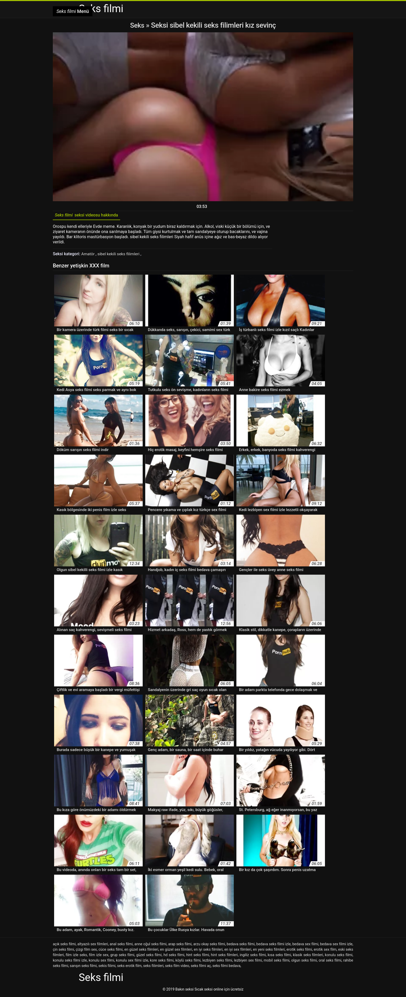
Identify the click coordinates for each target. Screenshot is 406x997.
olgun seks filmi (304, 961)
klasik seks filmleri (308, 956)
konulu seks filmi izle (70, 961)
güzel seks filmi (149, 956)
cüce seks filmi (111, 950)
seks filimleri (153, 967)
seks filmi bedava (227, 967)
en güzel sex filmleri (176, 950)
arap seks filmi (180, 945)
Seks (137, 25)
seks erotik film (129, 967)
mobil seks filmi (276, 961)
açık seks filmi (64, 945)
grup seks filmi (122, 956)
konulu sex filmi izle (132, 961)
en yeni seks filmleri (269, 950)
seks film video (177, 967)
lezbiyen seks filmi (217, 961)
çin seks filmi (63, 950)
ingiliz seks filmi (253, 956)
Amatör (88, 255)
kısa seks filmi (279, 956)
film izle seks (76, 956)
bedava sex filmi (305, 945)
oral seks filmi (330, 961)
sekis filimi (106, 967)
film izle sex (98, 956)
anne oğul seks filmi (150, 945)
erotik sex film (325, 950)
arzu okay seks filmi (209, 945)
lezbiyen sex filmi (248, 961)
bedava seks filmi (241, 945)
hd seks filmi (173, 956)
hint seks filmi (197, 956)
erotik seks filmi (299, 950)
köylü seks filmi (188, 961)
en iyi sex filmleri (237, 950)
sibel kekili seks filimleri (120, 255)
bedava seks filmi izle (273, 945)
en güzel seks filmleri (141, 950)
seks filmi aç (201, 967)
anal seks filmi (121, 945)
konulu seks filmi (338, 956)
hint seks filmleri (224, 956)
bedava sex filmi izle (336, 945)
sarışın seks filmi (83, 967)
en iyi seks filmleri (208, 950)
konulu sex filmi (101, 961)
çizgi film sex (86, 950)
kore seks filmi (161, 961)
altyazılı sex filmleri (92, 945)
